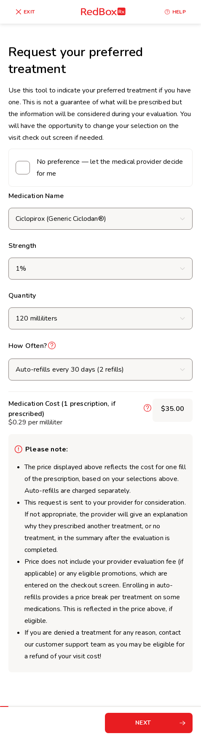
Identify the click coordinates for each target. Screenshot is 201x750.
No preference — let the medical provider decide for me (110, 167)
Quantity (22, 295)
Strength (22, 245)
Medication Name (36, 196)
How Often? (27, 346)
